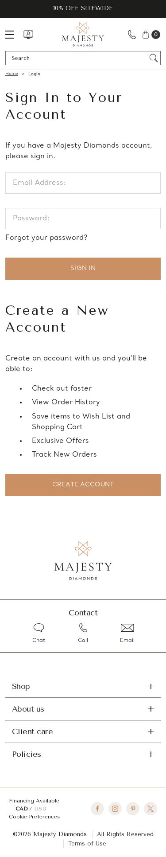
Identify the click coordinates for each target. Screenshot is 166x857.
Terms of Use (87, 843)
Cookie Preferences (34, 817)
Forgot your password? (46, 238)
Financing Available (34, 801)
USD (40, 809)
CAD (22, 809)
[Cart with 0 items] (151, 34)
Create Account (83, 485)
